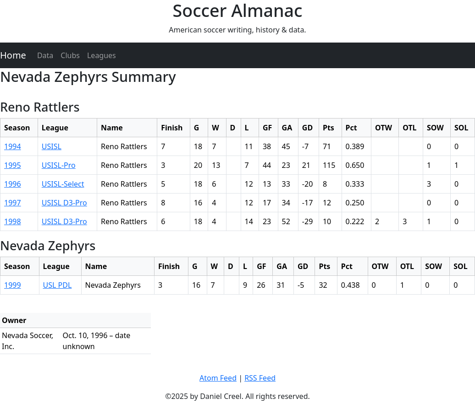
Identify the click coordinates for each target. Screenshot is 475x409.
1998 (12, 221)
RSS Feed (260, 378)
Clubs (70, 55)
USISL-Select (63, 184)
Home (13, 55)
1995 (12, 165)
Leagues (101, 55)
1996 (12, 184)
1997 (12, 203)
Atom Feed (218, 378)
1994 (12, 146)
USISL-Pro (59, 165)
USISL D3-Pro (64, 203)
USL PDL (57, 285)
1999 (12, 285)
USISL (51, 146)
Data (45, 55)
